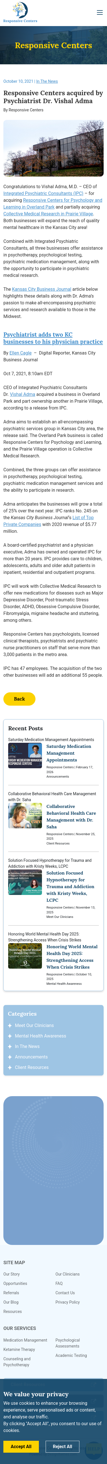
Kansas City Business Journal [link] (41, 289)
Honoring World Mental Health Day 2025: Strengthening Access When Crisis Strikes (53, 959)
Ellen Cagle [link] (21, 353)
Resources (12, 1311)
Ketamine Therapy (19, 1349)
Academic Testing (71, 1355)
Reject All (62, 1446)
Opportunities (15, 1283)
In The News (47, 81)
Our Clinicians (67, 1274)
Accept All (21, 1446)
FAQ (59, 1283)
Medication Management (25, 1340)
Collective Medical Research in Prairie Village (48, 214)
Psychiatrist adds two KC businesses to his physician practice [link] (53, 338)
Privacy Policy (67, 1302)
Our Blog (11, 1302)
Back (19, 699)
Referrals (11, 1293)
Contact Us (65, 1293)
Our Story (11, 1274)
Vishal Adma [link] (22, 394)
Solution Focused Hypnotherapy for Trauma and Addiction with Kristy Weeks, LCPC (53, 889)
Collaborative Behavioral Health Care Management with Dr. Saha (53, 819)
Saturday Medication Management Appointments (53, 758)
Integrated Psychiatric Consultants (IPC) (43, 193)
